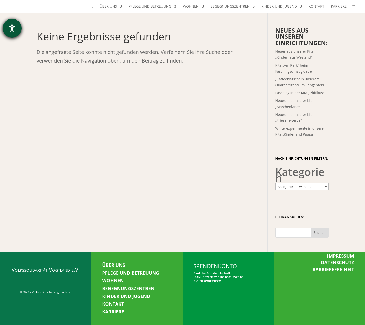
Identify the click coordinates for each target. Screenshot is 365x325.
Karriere (339, 7)
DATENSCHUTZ (337, 262)
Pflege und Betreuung (150, 7)
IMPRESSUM (340, 256)
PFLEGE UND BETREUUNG (130, 273)
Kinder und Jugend (279, 7)
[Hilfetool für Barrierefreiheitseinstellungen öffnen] (12, 28)
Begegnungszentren (230, 7)
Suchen (320, 232)
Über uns (108, 7)
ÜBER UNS (113, 265)
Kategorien (300, 175)
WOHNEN (113, 280)
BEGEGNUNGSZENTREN (128, 288)
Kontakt (316, 7)
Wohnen (191, 7)
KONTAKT (113, 304)
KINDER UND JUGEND (126, 296)
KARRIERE (113, 312)
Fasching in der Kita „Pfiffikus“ (299, 92)
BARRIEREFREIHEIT (333, 269)
